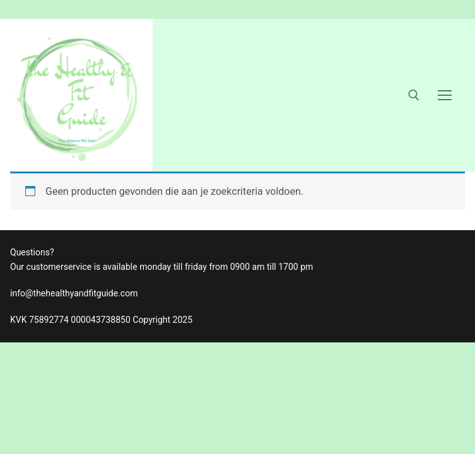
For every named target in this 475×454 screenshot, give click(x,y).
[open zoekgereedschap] (413, 95)
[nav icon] (445, 95)
